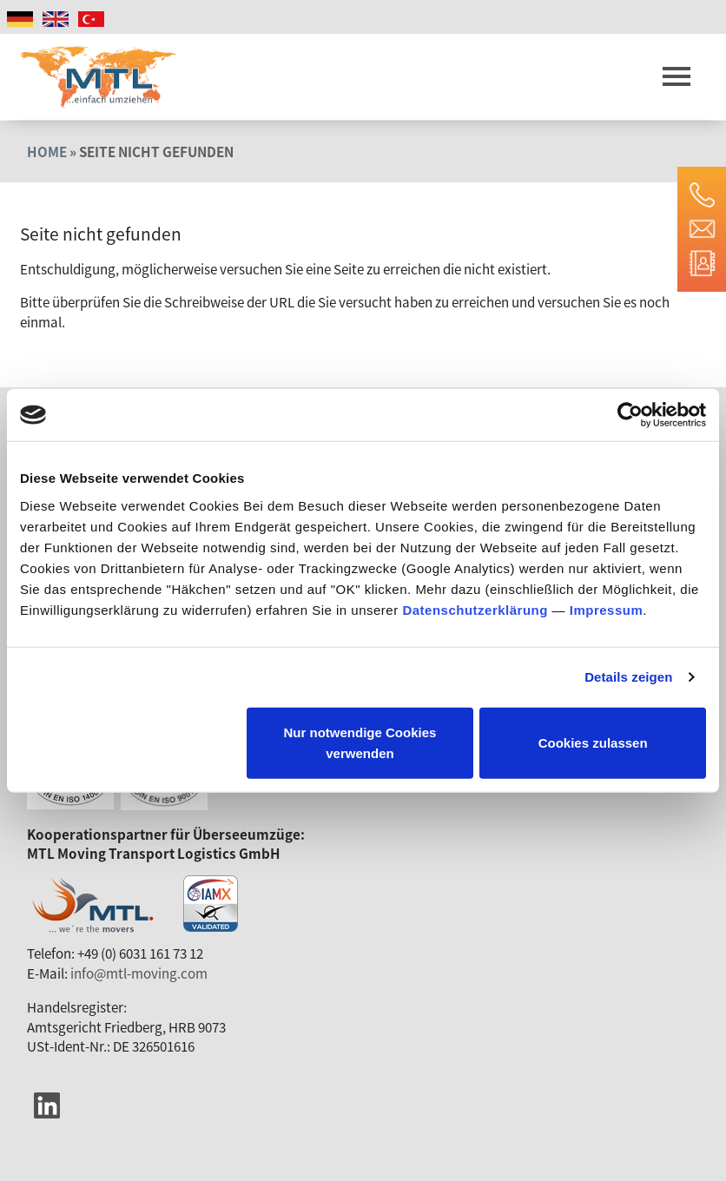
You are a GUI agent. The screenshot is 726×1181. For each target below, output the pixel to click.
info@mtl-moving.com (139, 972)
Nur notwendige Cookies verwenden (360, 742)
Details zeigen (628, 677)
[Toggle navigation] (676, 77)
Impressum (607, 609)
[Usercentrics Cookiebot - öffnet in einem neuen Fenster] (630, 415)
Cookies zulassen (593, 742)
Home (47, 151)
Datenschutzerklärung (475, 609)
